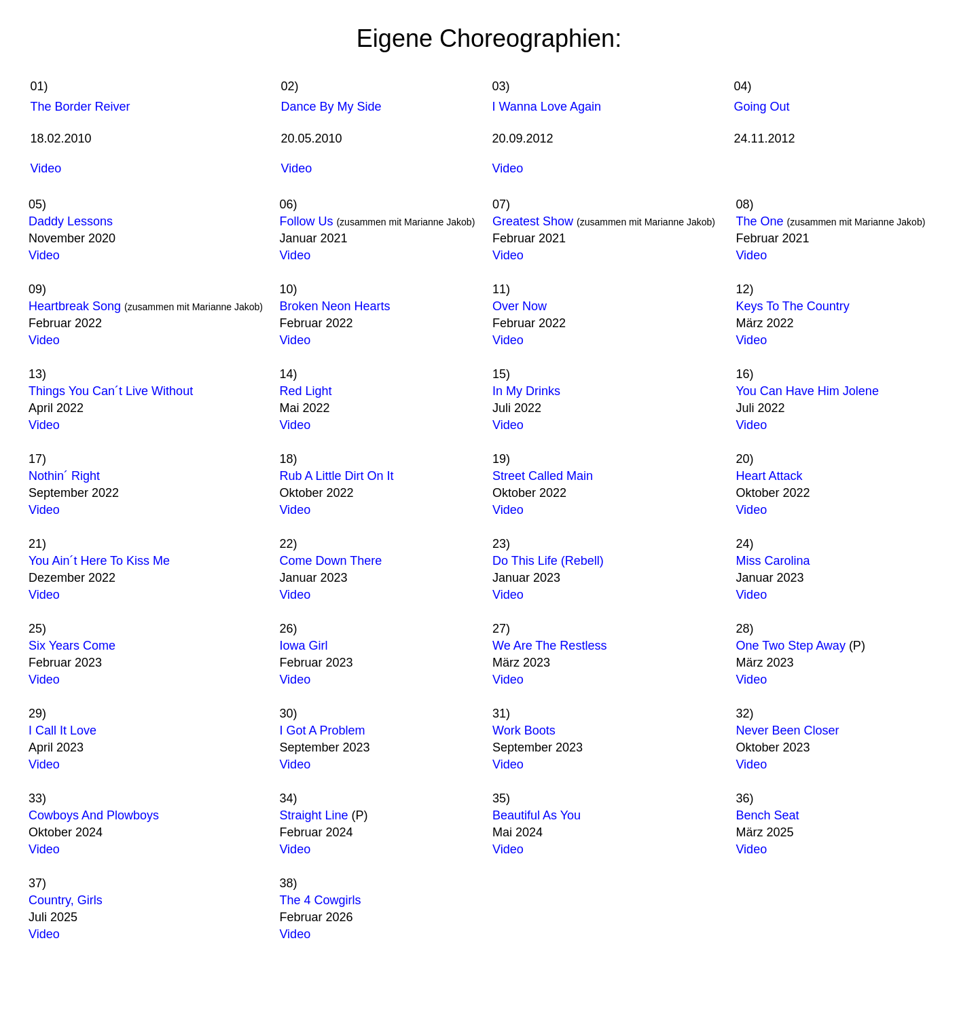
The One (759, 221)
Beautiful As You (536, 815)
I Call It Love (62, 730)
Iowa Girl (303, 645)
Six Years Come (72, 645)
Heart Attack (769, 476)
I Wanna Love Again (546, 106)
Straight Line (313, 815)
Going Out (762, 106)
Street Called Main (542, 476)
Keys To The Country (792, 306)
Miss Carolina (773, 561)
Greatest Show (532, 221)
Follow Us (307, 221)
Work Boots (524, 730)
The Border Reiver (80, 106)
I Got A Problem (322, 730)
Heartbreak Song (76, 306)
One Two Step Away (790, 645)
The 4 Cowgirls (320, 900)
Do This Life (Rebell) (548, 561)
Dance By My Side (331, 106)
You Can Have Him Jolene (807, 391)
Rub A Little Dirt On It (336, 476)
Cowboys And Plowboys (94, 815)
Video (46, 168)
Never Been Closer (787, 730)
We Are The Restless (549, 645)
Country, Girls (66, 900)
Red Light (305, 391)
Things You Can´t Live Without (111, 391)
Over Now (519, 306)
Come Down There (330, 561)
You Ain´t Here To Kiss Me (99, 561)
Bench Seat (767, 815)
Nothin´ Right (64, 476)
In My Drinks (526, 391)
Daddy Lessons (71, 221)
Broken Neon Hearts (334, 306)
